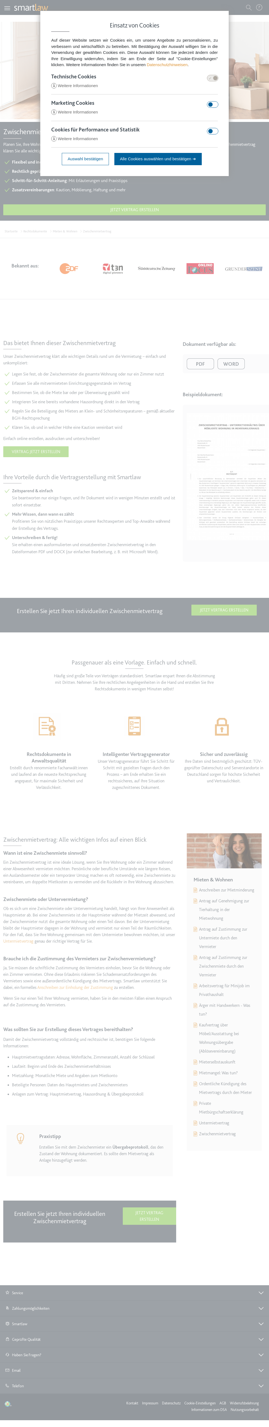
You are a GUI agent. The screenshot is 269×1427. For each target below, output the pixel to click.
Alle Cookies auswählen (158, 159)
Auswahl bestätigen (85, 159)
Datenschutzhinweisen (167, 64)
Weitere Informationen (74, 86)
